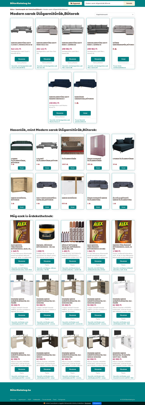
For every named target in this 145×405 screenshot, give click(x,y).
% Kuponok (61, 400)
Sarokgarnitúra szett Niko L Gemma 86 (72, 44)
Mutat (123, 59)
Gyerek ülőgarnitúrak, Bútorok (18, 161)
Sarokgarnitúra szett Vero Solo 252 (46, 44)
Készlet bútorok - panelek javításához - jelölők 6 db (71, 247)
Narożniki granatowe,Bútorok (84, 98)
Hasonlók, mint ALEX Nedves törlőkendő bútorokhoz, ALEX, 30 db (21, 269)
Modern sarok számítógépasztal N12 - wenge (46, 355)
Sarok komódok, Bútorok (18, 199)
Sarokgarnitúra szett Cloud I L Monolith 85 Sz (21, 44)
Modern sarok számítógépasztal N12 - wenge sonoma (97, 355)
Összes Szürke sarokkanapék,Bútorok (119, 66)
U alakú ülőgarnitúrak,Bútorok (47, 160)
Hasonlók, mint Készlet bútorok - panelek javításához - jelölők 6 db (71, 269)
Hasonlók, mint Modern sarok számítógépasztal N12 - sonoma (20, 377)
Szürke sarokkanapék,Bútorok (124, 44)
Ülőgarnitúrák (69, 159)
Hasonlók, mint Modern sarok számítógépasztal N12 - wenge (45, 377)
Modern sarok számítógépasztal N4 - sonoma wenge (96, 301)
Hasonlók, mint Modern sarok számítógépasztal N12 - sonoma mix (71, 377)
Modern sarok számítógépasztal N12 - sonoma (21, 355)
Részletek (21, 59)
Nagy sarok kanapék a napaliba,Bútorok (46, 199)
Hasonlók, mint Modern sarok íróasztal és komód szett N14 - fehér (123, 377)
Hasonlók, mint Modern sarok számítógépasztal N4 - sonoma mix (72, 323)
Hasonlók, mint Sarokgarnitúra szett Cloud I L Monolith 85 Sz (21, 66)
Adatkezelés (36, 400)
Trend (54, 400)
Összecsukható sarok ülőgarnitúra (97, 199)
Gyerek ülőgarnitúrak (123, 159)
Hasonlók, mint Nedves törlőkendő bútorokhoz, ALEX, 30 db (123, 269)
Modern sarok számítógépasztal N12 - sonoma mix (72, 355)
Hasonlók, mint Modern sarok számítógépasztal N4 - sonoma (46, 323)
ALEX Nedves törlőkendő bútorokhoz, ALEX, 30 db (20, 248)
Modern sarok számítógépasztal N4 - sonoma (46, 301)
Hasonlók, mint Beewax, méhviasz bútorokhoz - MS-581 (46, 269)
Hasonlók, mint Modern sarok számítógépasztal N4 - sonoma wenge (97, 323)
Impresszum (22, 400)
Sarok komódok (69, 198)
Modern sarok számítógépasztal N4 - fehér (20, 301)
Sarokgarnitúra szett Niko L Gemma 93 (97, 44)
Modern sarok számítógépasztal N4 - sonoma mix (71, 301)
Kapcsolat (13, 400)
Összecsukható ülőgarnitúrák (94, 160)
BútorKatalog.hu (20, 3)
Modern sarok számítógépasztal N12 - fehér (122, 301)
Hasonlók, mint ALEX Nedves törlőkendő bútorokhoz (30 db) (96, 269)
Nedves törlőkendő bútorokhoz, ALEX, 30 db (122, 247)
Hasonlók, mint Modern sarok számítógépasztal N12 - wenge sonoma (96, 377)
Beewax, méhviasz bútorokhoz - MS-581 (45, 246)
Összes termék (46, 400)
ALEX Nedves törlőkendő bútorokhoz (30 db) (96, 247)
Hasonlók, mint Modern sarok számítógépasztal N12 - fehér (121, 323)
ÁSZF (29, 400)
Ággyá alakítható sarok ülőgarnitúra (122, 199)
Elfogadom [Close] (97, 403)
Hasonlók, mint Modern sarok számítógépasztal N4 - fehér (19, 323)
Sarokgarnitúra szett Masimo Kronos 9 (59, 98)
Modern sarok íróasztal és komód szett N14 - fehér (121, 355)
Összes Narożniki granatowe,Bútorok (80, 121)
